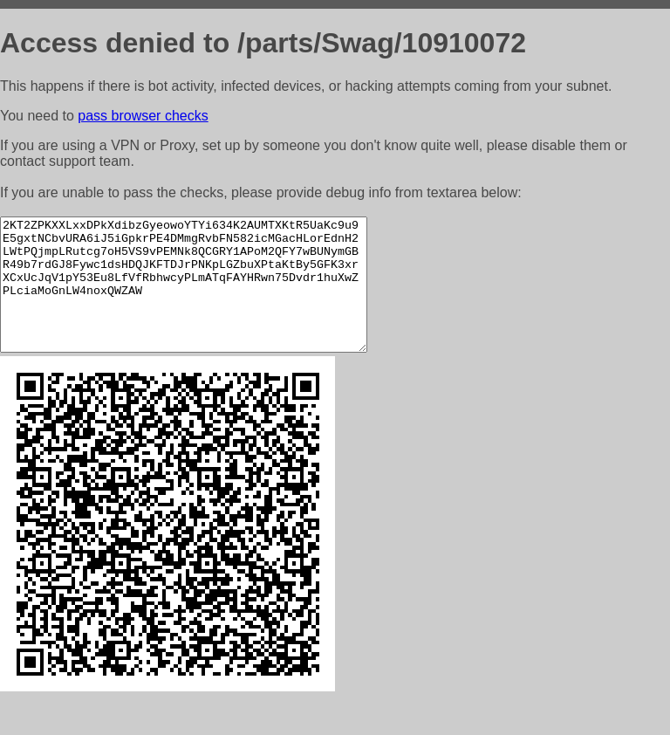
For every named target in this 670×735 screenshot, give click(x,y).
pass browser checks (143, 115)
